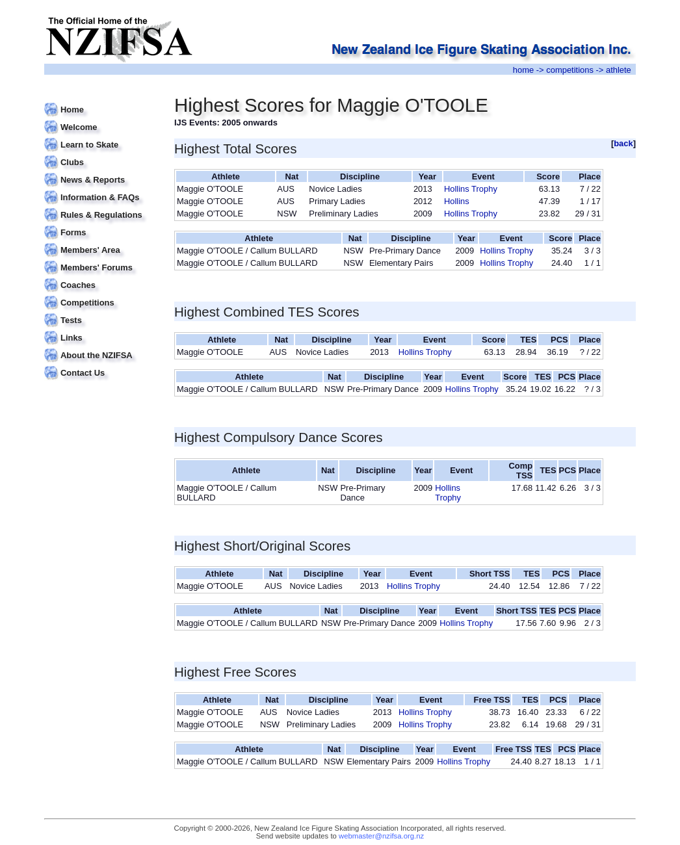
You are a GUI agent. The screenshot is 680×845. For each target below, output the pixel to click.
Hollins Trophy (470, 189)
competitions (570, 70)
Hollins (456, 201)
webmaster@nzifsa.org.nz (381, 836)
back (623, 143)
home (523, 70)
